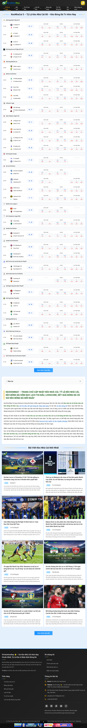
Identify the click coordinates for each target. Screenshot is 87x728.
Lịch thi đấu (37, 8)
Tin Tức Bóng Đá (58, 8)
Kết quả (16, 8)
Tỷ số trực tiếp (26, 8)
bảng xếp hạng (44, 406)
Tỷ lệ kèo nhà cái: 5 (9, 682)
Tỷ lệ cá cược (7, 8)
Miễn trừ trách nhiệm (53, 670)
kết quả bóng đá (32, 406)
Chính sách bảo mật (52, 663)
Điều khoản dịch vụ (52, 667)
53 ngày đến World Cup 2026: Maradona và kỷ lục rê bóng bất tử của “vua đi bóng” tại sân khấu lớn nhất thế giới (22, 569)
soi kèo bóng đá (62, 406)
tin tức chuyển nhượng (61, 421)
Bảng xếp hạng (48, 8)
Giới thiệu (49, 660)
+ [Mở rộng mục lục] (80, 381)
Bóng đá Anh (13, 616)
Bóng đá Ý (12, 483)
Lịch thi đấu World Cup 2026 (12, 699)
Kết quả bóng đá (8, 689)
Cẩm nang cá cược (78, 8)
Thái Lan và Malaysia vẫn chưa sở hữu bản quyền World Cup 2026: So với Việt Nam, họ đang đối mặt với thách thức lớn (64, 479)
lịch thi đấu (23, 406)
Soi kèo (68, 8)
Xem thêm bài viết (43, 633)
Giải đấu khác (55, 572)
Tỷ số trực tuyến (8, 696)
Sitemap (78, 721)
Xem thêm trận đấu (43, 370)
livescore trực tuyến (46, 421)
